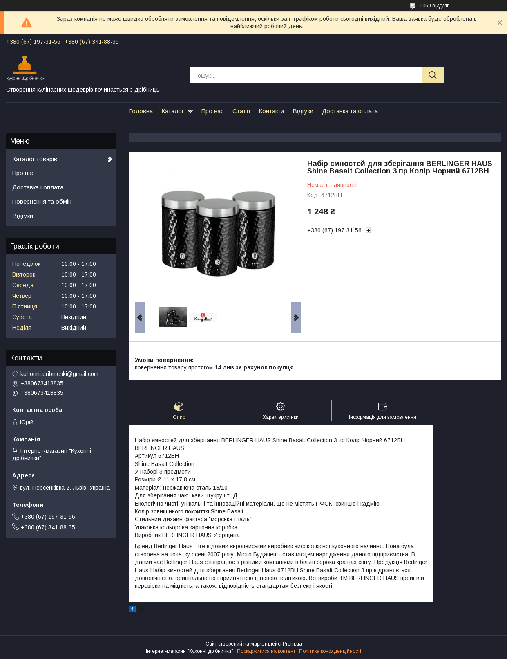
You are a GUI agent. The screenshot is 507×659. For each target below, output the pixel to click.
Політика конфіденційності (330, 651)
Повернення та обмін (41, 201)
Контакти (271, 111)
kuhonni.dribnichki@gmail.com (59, 374)
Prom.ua (292, 644)
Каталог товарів (34, 158)
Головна (141, 111)
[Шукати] (433, 75)
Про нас (212, 111)
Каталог (172, 111)
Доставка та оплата (350, 111)
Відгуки (303, 111)
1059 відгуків (435, 6)
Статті (241, 111)
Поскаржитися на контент (266, 651)
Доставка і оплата (37, 187)
